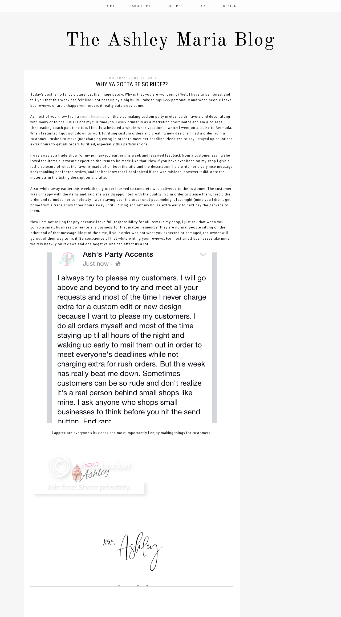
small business (93, 116)
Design (230, 6)
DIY (203, 6)
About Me (141, 6)
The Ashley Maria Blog (170, 40)
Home (109, 6)
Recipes (175, 6)
